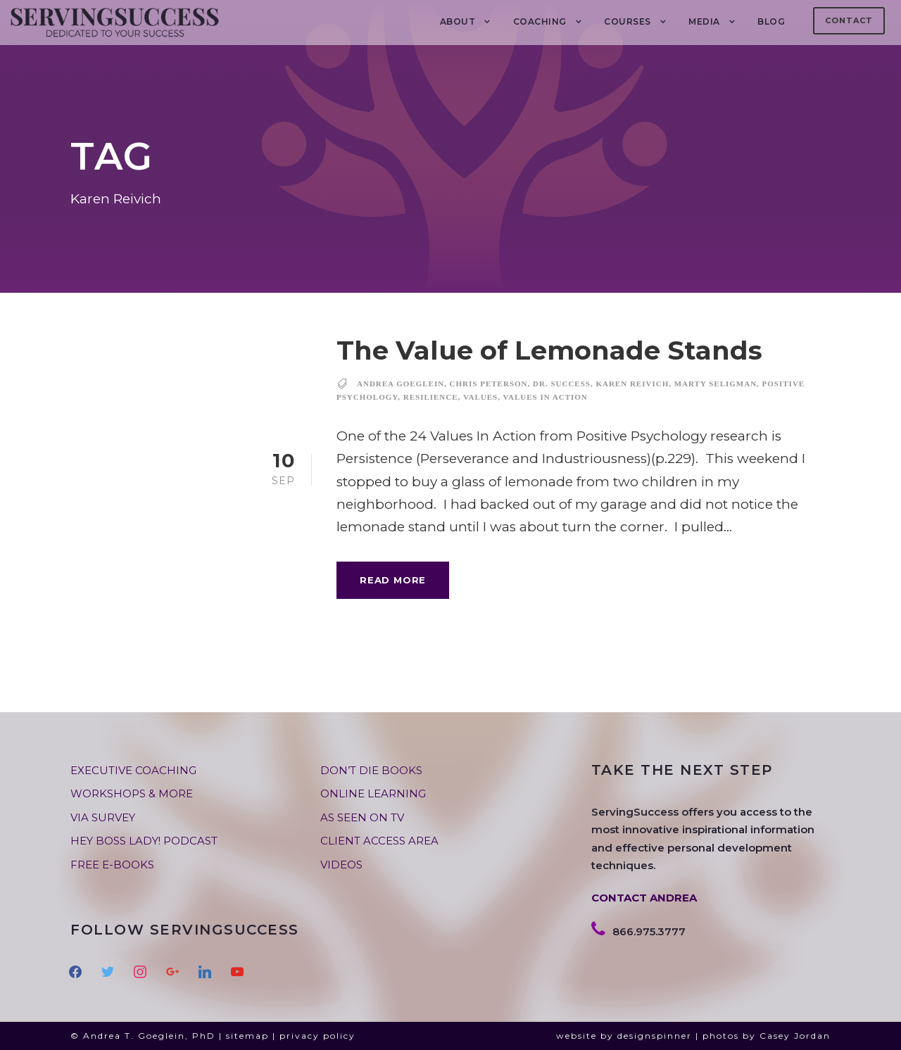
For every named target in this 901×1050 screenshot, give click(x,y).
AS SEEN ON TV (362, 817)
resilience (430, 397)
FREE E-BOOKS (112, 864)
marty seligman (715, 383)
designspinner (654, 1035)
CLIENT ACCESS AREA (379, 840)
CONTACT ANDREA (644, 897)
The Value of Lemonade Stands (549, 350)
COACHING (540, 21)
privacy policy (317, 1035)
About (458, 21)
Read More (393, 580)
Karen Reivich (632, 383)
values (480, 397)
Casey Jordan (795, 1035)
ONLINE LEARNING (373, 793)
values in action (545, 397)
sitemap (247, 1035)
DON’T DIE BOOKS (371, 770)
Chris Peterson (489, 383)
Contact (849, 20)
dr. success (562, 383)
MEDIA (704, 21)
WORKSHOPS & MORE (131, 793)
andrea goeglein (400, 383)
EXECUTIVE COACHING (133, 770)
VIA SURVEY (102, 817)
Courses (627, 21)
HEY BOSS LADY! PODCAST (144, 840)
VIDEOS (341, 864)
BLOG (771, 21)
